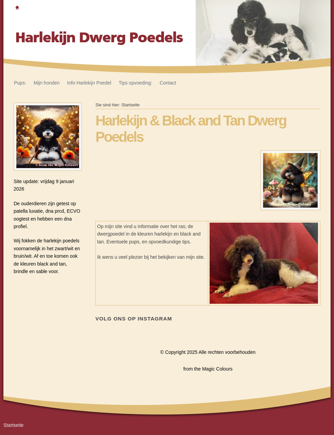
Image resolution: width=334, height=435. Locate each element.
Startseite (130, 105)
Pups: (20, 83)
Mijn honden (47, 83)
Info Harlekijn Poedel (89, 83)
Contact (168, 83)
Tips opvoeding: (135, 83)
